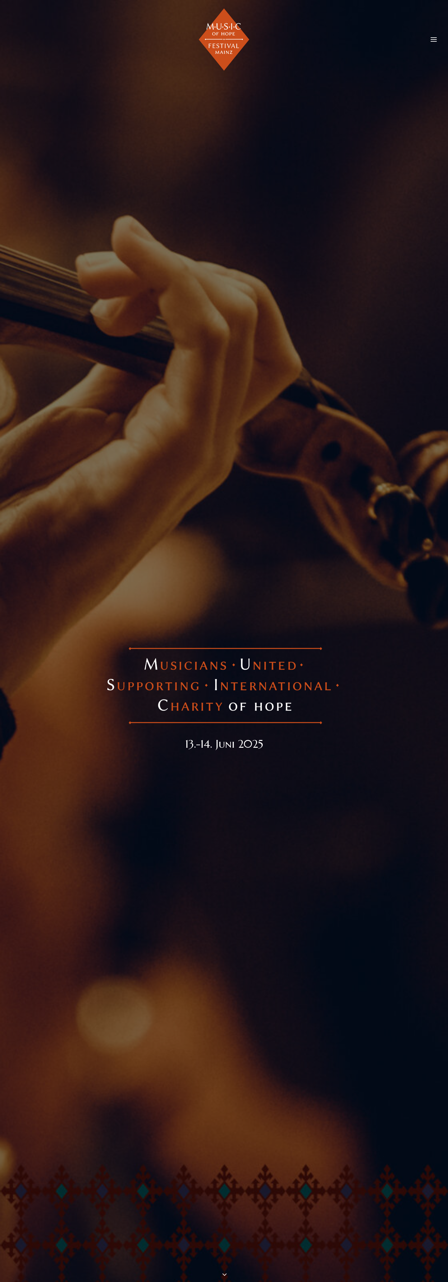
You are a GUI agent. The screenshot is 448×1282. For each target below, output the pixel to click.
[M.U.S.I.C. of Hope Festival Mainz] (224, 39)
